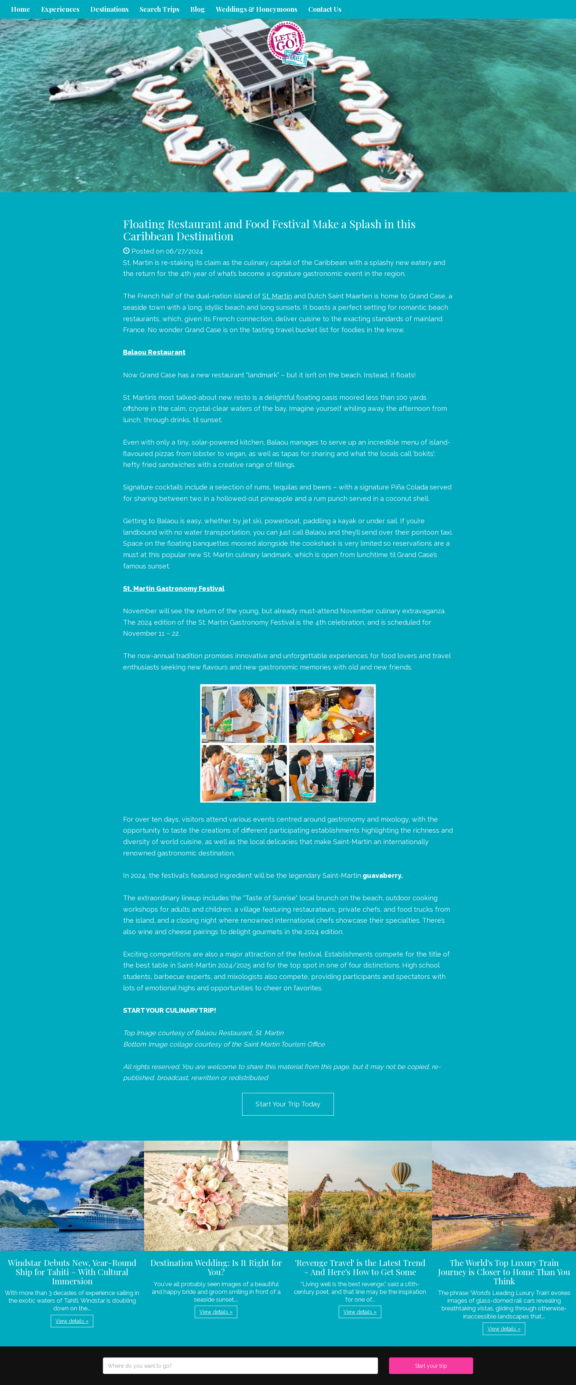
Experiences (60, 9)
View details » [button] (72, 1321)
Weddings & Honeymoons (256, 9)
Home (20, 9)
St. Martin (277, 296)
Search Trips (159, 9)
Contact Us (324, 9)
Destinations (109, 9)
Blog (197, 9)
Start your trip (431, 1366)
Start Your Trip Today (288, 1104)
